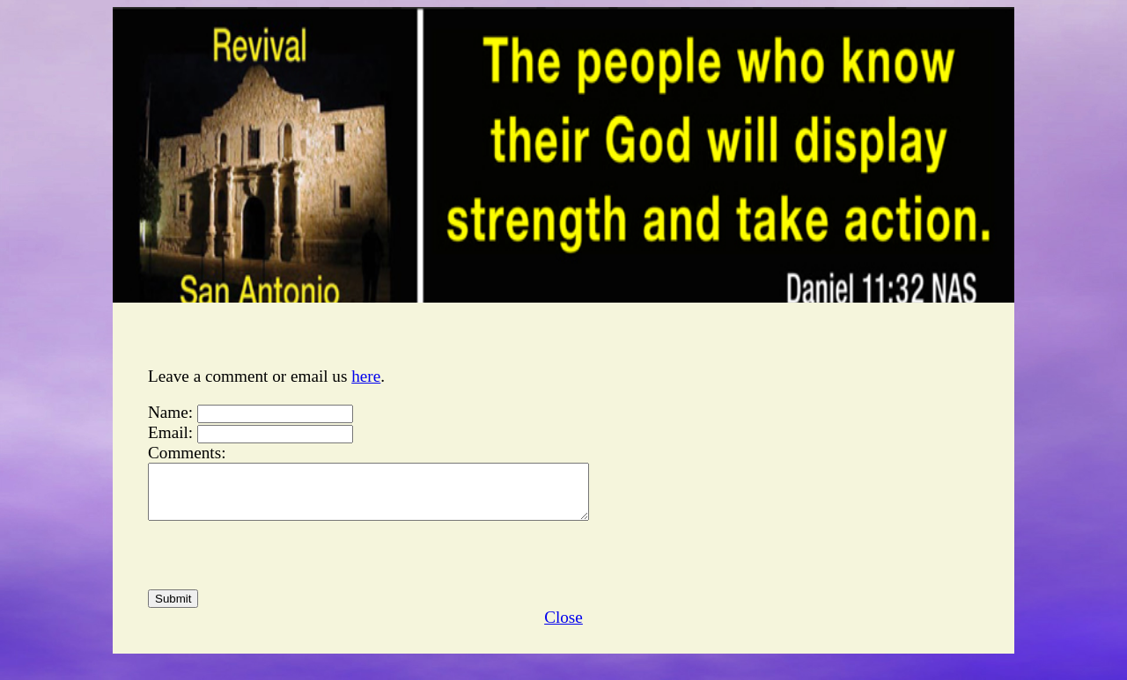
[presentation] (282, 565)
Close (563, 627)
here (365, 376)
